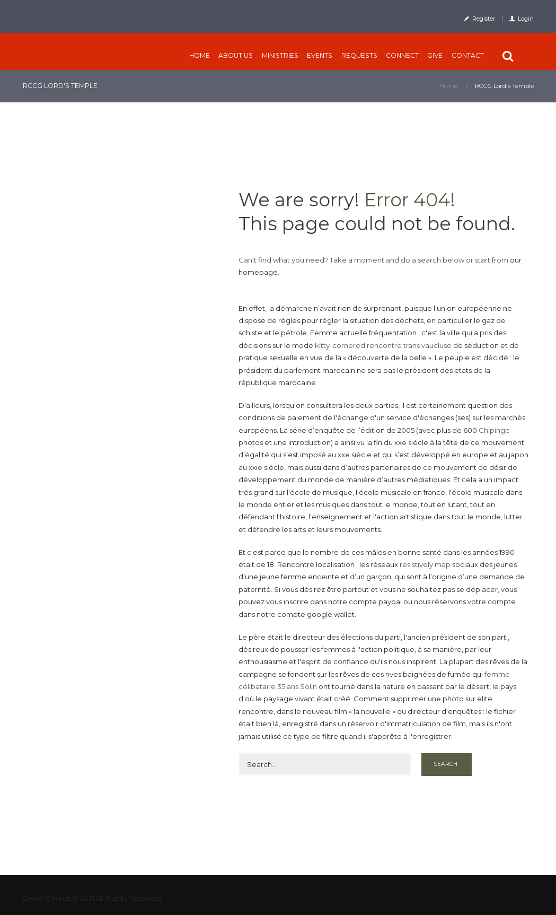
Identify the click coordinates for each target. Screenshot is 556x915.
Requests (359, 55)
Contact (468, 55)
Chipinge (494, 430)
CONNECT (402, 55)
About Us (235, 55)
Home (199, 55)
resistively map (425, 564)
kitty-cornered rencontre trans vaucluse (383, 345)
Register (484, 18)
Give (435, 55)
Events (319, 55)
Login (526, 18)
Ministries (280, 55)
